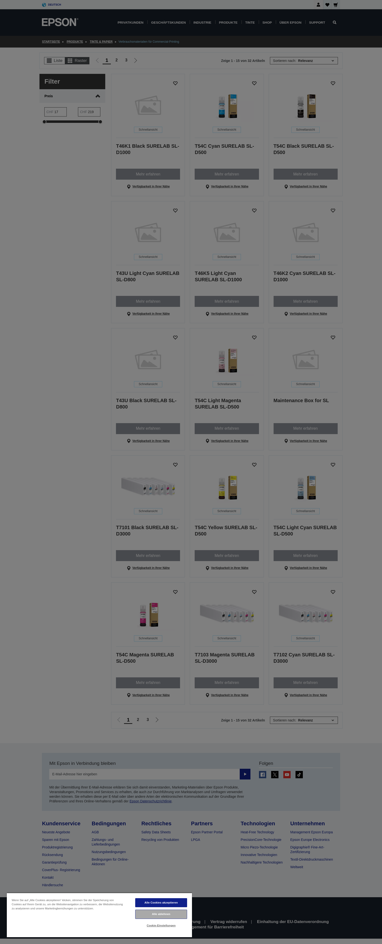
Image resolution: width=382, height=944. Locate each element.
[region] (99, 915)
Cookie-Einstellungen (161, 925)
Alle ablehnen (161, 914)
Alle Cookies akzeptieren (161, 902)
